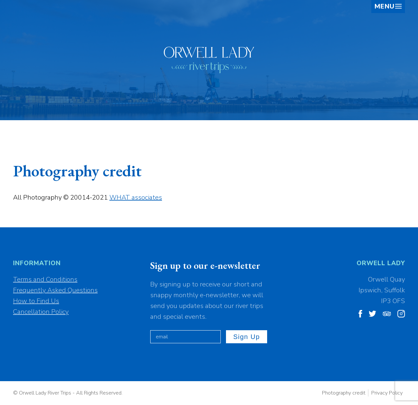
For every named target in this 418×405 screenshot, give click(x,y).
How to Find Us (36, 301)
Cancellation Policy (41, 311)
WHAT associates (135, 197)
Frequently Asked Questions (55, 290)
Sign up (246, 336)
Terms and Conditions (45, 279)
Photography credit (343, 393)
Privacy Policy (387, 393)
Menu (388, 6)
